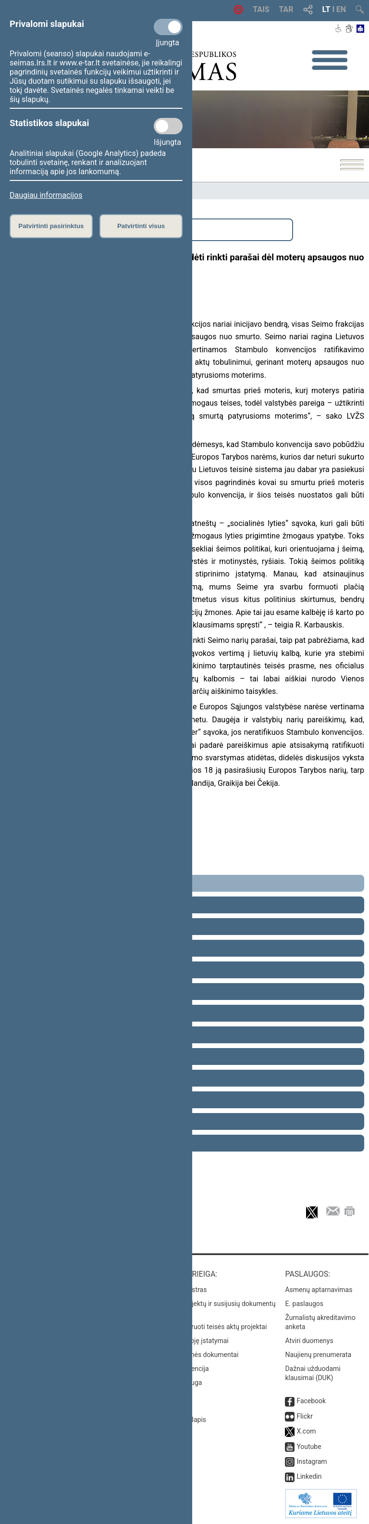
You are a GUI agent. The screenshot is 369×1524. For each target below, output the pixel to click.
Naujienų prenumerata (318, 1354)
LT (326, 9)
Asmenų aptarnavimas (318, 1289)
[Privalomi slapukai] (168, 27)
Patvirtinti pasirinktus (51, 226)
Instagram (311, 1461)
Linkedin (308, 1476)
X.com (306, 1431)
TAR (286, 9)
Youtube (308, 1446)
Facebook (311, 1401)
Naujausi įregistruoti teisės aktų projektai (206, 1327)
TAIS (261, 9)
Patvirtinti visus (141, 226)
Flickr (304, 1416)
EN (341, 9)
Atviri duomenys (309, 1341)
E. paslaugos (304, 1303)
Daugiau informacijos (46, 195)
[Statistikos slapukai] (168, 126)
